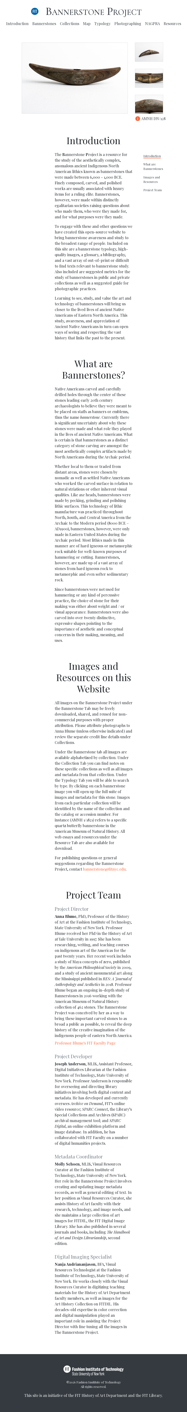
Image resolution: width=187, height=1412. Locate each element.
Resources (172, 23)
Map (87, 23)
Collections (69, 23)
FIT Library (152, 1395)
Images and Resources (151, 179)
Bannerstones (44, 23)
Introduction (17, 23)
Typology (102, 23)
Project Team (152, 190)
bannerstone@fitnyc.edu (104, 869)
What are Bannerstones (153, 166)
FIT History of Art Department (101, 1395)
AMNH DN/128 (150, 118)
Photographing (127, 23)
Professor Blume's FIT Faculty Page (85, 1043)
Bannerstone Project (94, 11)
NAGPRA (152, 23)
